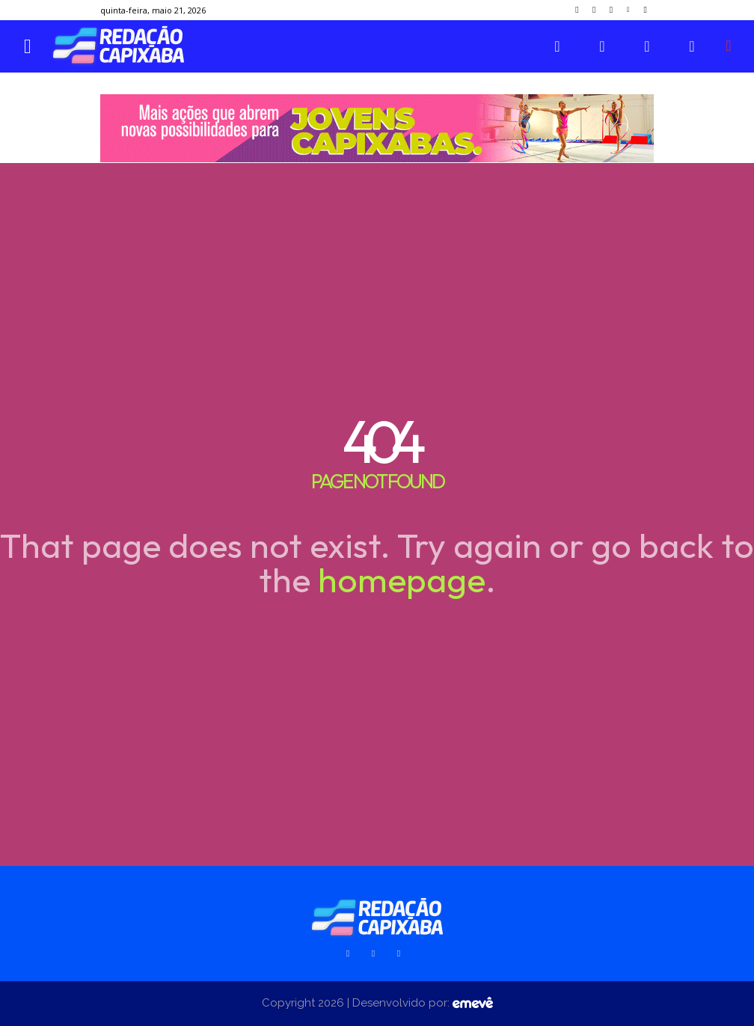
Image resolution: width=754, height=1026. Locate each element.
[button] (729, 46)
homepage (401, 579)
